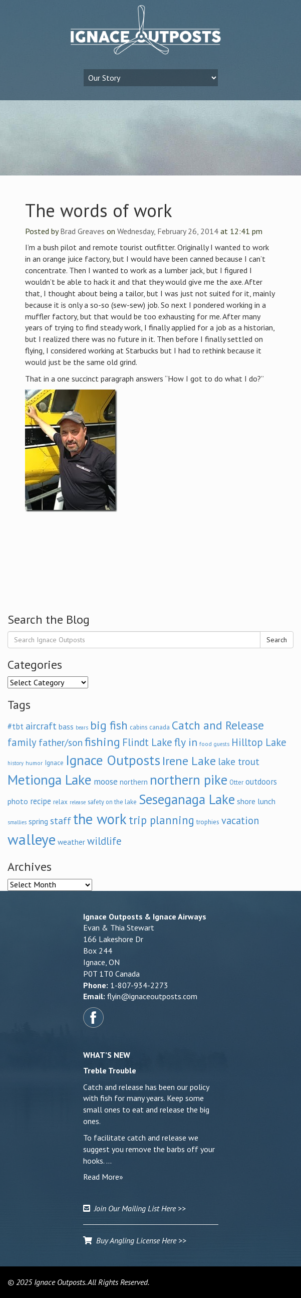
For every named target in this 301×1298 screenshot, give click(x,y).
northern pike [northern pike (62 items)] (188, 779)
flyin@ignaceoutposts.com (152, 996)
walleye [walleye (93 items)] (32, 839)
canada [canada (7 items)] (159, 727)
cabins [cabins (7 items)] (138, 727)
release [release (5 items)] (78, 802)
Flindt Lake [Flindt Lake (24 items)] (147, 742)
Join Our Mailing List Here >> (134, 1208)
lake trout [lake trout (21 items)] (238, 761)
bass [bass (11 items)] (66, 726)
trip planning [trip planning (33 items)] (161, 820)
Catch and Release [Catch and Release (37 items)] (218, 724)
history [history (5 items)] (16, 763)
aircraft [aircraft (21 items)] (41, 725)
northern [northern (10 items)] (134, 782)
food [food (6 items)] (205, 744)
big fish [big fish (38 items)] (109, 724)
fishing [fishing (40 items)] (102, 742)
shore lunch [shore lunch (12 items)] (256, 801)
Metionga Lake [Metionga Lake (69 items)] (50, 780)
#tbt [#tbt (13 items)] (16, 726)
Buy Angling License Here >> (134, 1240)
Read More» (103, 1177)
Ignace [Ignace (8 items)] (54, 762)
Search (276, 639)
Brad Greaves (82, 231)
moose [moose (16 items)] (106, 781)
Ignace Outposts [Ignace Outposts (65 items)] (113, 760)
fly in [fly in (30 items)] (185, 742)
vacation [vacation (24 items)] (240, 820)
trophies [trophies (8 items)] (207, 821)
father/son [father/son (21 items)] (61, 742)
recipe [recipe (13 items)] (40, 801)
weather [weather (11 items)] (71, 842)
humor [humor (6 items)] (34, 763)
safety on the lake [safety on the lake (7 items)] (112, 802)
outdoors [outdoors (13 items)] (261, 781)
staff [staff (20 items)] (60, 821)
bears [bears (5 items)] (82, 727)
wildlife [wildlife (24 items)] (104, 841)
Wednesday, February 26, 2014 (167, 231)
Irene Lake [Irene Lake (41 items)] (189, 761)
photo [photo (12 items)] (18, 801)
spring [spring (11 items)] (38, 821)
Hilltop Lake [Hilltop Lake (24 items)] (258, 742)
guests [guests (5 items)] (221, 744)
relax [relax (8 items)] (60, 801)
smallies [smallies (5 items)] (17, 822)
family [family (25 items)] (22, 742)
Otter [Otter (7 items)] (236, 782)
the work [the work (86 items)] (100, 819)
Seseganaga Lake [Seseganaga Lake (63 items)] (187, 799)
